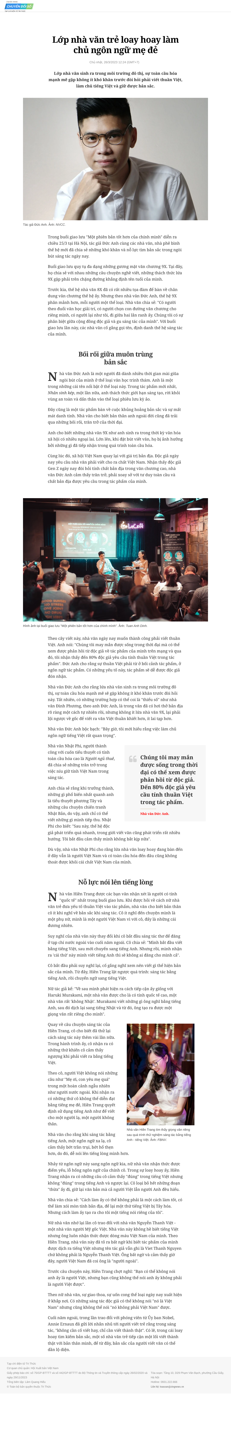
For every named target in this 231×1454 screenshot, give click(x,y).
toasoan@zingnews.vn (172, 1386)
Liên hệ (154, 1386)
